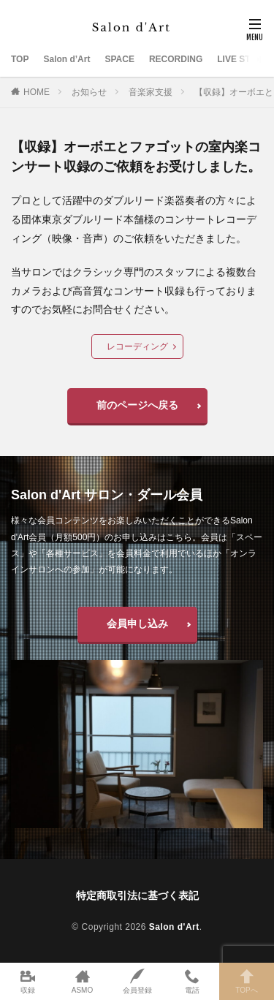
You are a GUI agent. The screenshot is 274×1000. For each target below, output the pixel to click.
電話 (191, 981)
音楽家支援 (150, 92)
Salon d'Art (174, 927)
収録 (27, 981)
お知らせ (89, 92)
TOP (19, 59)
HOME (36, 92)
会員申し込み (137, 623)
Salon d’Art (66, 59)
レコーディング (137, 346)
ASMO (82, 981)
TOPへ (246, 981)
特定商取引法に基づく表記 (137, 895)
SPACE (119, 59)
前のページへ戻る (137, 405)
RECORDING (175, 59)
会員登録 (137, 981)
